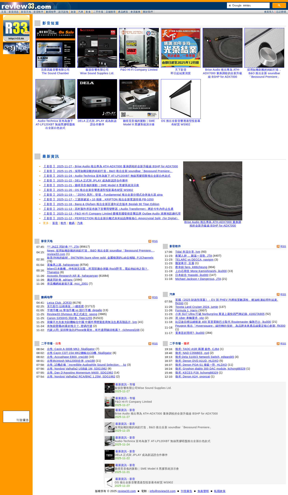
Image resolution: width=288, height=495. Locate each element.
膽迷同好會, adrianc (60, 279)
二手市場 (98, 11)
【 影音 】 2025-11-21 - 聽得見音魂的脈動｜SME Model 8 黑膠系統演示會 (91, 185)
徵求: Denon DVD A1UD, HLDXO (196, 360)
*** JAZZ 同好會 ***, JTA (63, 246)
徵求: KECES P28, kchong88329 (196, 372)
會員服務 (135, 11)
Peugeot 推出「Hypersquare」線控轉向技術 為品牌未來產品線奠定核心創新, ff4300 (230, 325)
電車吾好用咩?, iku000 (189, 332)
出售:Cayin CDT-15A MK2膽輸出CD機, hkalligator (79, 352)
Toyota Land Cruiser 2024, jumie (196, 306)
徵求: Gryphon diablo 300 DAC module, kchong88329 (210, 368)
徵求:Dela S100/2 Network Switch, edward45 (204, 356)
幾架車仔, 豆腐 (184, 263)
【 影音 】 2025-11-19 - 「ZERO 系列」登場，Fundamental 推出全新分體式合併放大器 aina (103, 194)
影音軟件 (38, 11)
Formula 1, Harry (186, 310)
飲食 (88, 11)
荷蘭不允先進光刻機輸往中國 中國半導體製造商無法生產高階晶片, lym (92, 322)
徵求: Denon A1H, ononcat (192, 376)
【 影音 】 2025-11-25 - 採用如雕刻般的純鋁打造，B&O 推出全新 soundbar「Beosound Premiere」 (107, 171)
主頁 (3, 11)
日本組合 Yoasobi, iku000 (191, 275)
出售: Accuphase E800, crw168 (67, 356)
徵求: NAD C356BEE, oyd (192, 352)
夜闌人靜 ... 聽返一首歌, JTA (193, 255)
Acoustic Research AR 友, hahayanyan (72, 275)
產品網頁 (123, 11)
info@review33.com (163, 491)
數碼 (72, 223)
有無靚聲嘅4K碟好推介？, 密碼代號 (69, 326)
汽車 (80, 11)
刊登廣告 (186, 491)
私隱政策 (220, 491)
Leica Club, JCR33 (59, 302)
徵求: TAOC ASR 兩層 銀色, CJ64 (197, 349)
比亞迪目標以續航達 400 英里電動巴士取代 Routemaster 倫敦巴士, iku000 (223, 321)
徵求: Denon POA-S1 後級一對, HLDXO (201, 364)
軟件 (63, 223)
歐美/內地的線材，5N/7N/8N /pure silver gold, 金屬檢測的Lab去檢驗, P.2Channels (100, 257)
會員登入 (269, 11)
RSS (155, 241)
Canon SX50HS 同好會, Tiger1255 (69, 318)
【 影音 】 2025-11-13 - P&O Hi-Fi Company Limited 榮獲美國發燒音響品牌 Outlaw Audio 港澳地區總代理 (112, 213)
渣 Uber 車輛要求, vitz (189, 317)
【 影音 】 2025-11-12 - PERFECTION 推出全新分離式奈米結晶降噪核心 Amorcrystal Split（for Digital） (111, 218)
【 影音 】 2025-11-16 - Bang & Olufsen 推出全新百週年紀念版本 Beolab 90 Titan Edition (101, 204)
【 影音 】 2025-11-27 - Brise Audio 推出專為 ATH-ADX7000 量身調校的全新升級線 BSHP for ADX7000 (110, 166)
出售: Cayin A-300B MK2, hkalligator (71, 349)
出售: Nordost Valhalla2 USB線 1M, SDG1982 (77, 368)
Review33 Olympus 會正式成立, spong (72, 314)
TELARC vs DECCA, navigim (194, 259)
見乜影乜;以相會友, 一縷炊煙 (65, 306)
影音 (55, 223)
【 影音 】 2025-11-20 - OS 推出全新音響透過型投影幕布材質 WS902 (88, 190)
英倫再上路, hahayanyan (63, 264)
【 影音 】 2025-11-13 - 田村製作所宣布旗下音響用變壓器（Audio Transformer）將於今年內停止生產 (108, 208)
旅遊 (73, 11)
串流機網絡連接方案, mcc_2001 (67, 283)
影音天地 (26, 11)
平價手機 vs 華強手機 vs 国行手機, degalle (74, 310)
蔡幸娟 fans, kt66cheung (191, 267)
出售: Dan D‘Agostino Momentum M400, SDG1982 (80, 372)
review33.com (127, 491)
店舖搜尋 (111, 11)
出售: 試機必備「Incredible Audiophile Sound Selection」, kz (86, 364)
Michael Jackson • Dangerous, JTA (198, 278)
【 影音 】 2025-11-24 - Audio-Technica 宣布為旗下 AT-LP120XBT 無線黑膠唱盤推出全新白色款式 (107, 175)
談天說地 (63, 11)
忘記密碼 (281, 11)
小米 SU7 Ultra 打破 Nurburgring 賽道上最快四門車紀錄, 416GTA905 (220, 314)
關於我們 (148, 11)
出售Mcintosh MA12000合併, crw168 (71, 360)
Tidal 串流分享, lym (187, 251)
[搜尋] (248, 5)
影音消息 (14, 11)
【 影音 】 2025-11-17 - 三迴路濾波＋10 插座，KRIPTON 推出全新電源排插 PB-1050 (98, 199)
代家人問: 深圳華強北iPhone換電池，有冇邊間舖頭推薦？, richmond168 (93, 329)
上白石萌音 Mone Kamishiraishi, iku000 (201, 271)
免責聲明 (203, 491)
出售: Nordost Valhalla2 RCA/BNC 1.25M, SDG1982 (81, 376)
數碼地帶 (51, 11)
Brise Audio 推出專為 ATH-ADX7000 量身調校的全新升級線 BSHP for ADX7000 (212, 222)
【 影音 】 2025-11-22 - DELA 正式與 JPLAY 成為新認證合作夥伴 (85, 180)
